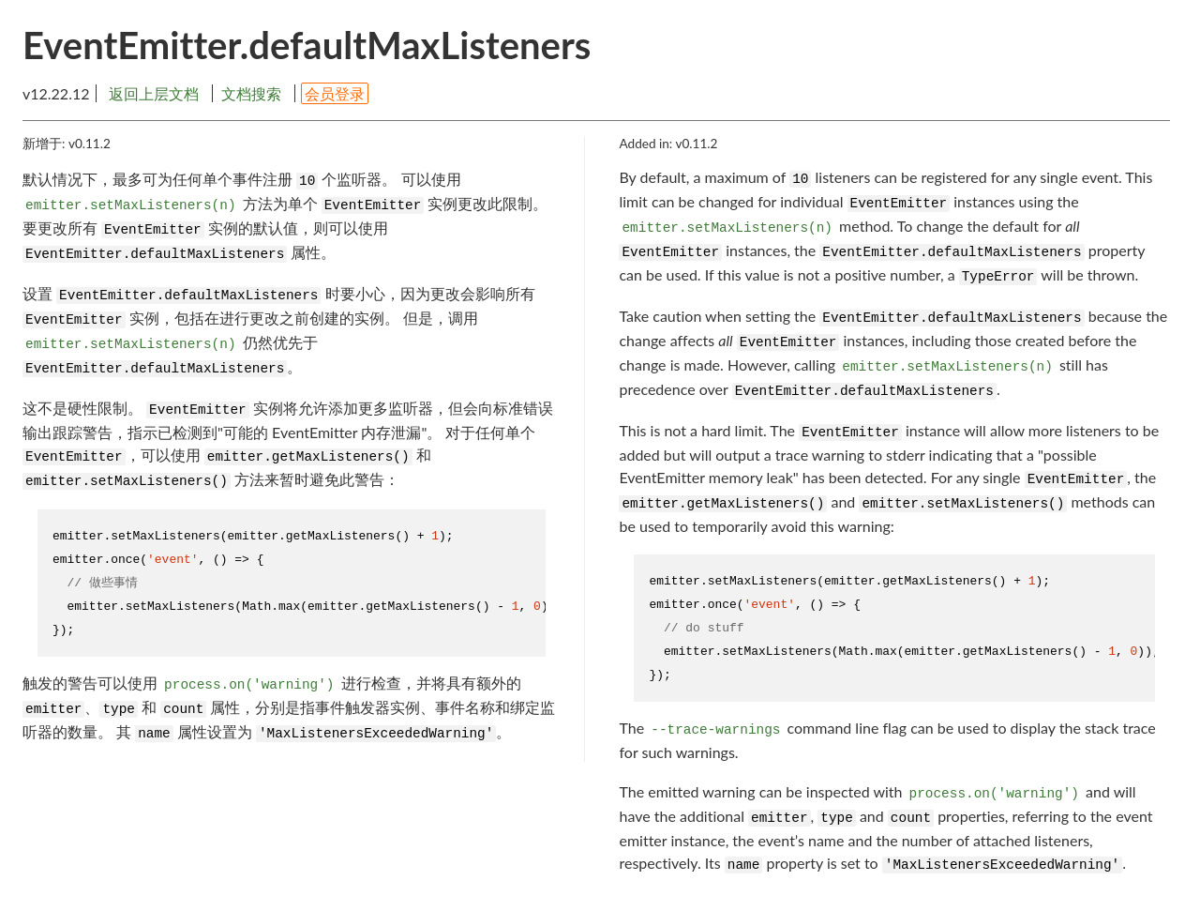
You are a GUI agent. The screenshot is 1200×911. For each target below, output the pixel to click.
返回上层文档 (154, 93)
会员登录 (335, 93)
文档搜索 (251, 93)
